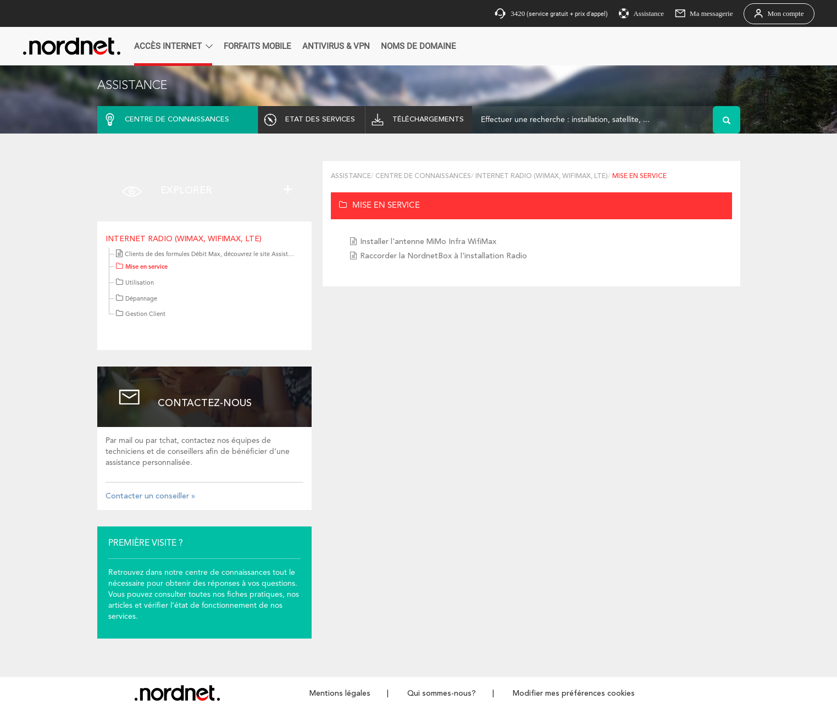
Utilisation (135, 283)
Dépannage (136, 299)
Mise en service (142, 267)
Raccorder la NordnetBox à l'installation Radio (443, 256)
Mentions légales (339, 693)
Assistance (351, 176)
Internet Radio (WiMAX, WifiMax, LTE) (184, 239)
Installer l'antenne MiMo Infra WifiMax (428, 242)
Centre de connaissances (423, 176)
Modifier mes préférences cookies (574, 693)
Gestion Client (140, 315)
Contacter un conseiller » (150, 496)
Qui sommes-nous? (441, 693)
